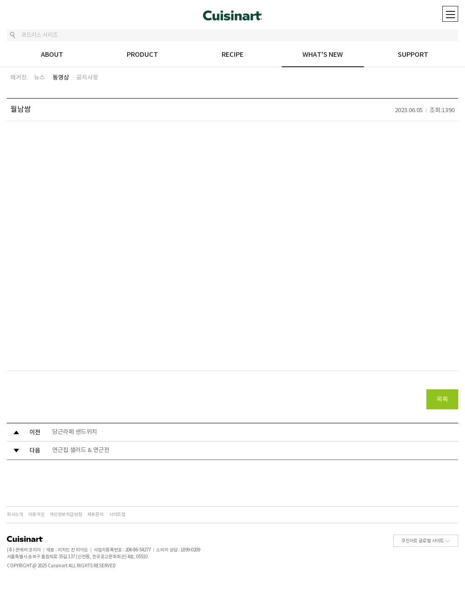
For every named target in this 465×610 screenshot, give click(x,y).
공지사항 (87, 77)
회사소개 (15, 514)
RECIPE (232, 55)
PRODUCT (142, 55)
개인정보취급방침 (65, 514)
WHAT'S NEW (322, 55)
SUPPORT (413, 55)
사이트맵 (117, 514)
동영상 (61, 77)
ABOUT (52, 55)
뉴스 (39, 77)
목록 (442, 399)
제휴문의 (95, 514)
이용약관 (36, 514)
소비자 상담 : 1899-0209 (178, 550)
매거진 (18, 77)
